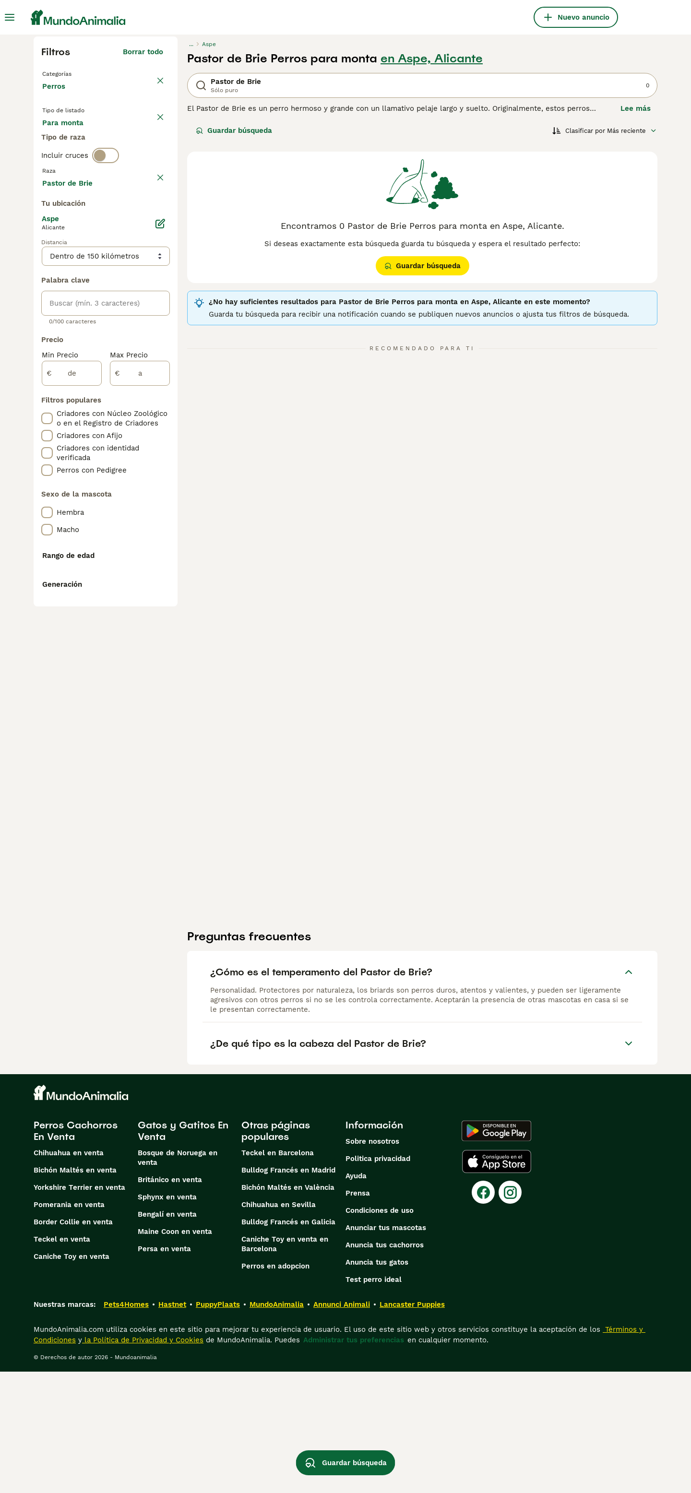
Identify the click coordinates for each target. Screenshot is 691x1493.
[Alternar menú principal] (9, 17)
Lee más (635, 108)
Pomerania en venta (69, 1326)
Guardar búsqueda (234, 130)
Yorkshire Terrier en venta (79, 1308)
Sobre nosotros (372, 1262)
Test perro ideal (374, 1401)
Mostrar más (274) (130, 444)
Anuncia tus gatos (377, 1383)
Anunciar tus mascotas (386, 1349)
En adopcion (123, 140)
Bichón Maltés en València (287, 1308)
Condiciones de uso (380, 1331)
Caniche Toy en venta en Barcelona (284, 1365)
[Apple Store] (496, 1282)
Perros (55, 96)
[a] (140, 636)
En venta (65, 140)
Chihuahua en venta (69, 1274)
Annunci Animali (341, 1426)
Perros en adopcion (275, 1387)
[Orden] (604, 130)
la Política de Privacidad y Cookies (142, 1461)
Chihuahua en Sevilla (278, 1326)
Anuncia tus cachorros (385, 1366)
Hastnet (172, 1426)
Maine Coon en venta (175, 1353)
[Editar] (160, 486)
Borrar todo (143, 51)
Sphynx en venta (167, 1318)
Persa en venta (164, 1370)
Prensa (358, 1314)
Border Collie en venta (73, 1343)
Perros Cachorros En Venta (76, 1252)
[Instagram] (510, 1313)
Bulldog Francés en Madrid (288, 1291)
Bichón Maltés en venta (75, 1291)
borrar (152, 219)
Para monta (70, 163)
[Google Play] (496, 1252)
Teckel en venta (62, 1360)
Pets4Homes (126, 1426)
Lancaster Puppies (412, 1426)
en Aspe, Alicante (432, 58)
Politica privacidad (378, 1280)
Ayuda (356, 1297)
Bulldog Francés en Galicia (288, 1343)
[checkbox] (47, 269)
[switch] (105, 199)
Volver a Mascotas (76, 73)
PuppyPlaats (218, 1426)
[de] (72, 636)
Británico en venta (170, 1301)
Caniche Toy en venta (71, 1378)
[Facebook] (483, 1313)
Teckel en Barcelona (277, 1274)
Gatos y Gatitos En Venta (183, 1252)
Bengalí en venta (167, 1335)
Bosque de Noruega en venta (177, 1279)
